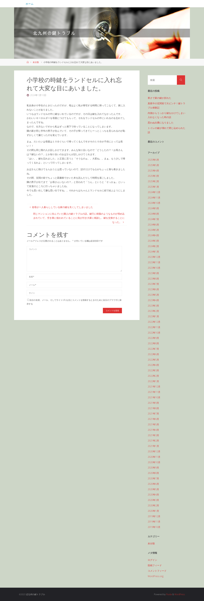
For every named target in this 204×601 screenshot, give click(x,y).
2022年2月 (153, 375)
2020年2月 (153, 505)
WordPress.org (155, 576)
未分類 (36, 62)
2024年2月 (153, 246)
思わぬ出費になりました (161, 122)
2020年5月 (153, 489)
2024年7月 (153, 219)
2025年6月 (153, 159)
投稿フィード (155, 565)
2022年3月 (153, 370)
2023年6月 (153, 289)
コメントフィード (157, 570)
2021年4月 (153, 429)
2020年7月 (153, 478)
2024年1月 (153, 251)
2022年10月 (154, 332)
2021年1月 (153, 446)
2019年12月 (154, 516)
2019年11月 (154, 521)
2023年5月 (153, 294)
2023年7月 (153, 284)
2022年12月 (154, 321)
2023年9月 (153, 273)
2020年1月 (153, 510)
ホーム (30, 3)
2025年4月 (153, 170)
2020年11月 (154, 456)
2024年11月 (154, 197)
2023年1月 (153, 316)
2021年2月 (153, 440)
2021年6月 (153, 419)
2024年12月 (154, 192)
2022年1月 (153, 381)
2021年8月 (153, 408)
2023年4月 (153, 300)
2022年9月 (153, 338)
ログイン (152, 560)
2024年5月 (153, 230)
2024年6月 (153, 224)
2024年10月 (154, 202)
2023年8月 (153, 278)
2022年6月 (153, 354)
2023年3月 (153, 305)
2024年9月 (153, 208)
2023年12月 (154, 257)
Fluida (168, 594)
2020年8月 (153, 473)
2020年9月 (153, 467)
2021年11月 (154, 392)
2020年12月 (154, 451)
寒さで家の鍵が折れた (159, 98)
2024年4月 (153, 235)
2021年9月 (153, 402)
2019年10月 (154, 527)
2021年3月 (153, 435)
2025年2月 (153, 181)
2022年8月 (153, 343)
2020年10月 (154, 462)
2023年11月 (154, 262)
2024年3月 (153, 240)
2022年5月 (153, 359)
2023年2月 (153, 311)
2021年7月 (153, 413)
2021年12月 (154, 386)
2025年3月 (153, 175)
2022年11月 (154, 327)
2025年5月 (153, 165)
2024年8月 (153, 213)
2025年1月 (153, 186)
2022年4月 (153, 365)
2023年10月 (154, 267)
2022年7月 (153, 348)
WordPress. (179, 594)
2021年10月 (154, 397)
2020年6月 (153, 483)
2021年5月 (153, 424)
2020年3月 (153, 500)
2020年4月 (153, 494)
